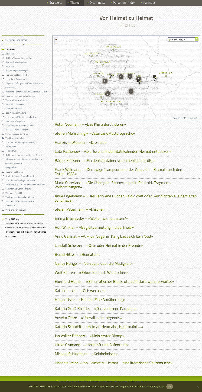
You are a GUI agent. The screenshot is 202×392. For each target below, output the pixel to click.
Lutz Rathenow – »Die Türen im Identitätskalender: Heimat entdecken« (113, 151)
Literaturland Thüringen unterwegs (19, 142)
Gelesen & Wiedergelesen (15, 62)
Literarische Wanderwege (15, 79)
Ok (169, 386)
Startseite (55, 2)
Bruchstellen (9, 146)
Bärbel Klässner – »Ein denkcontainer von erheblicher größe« (105, 160)
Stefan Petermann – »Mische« (80, 209)
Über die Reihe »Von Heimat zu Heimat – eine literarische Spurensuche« (114, 363)
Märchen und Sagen (13, 171)
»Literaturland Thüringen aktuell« (18, 125)
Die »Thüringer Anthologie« (16, 70)
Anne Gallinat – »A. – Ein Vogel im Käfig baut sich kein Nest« (104, 236)
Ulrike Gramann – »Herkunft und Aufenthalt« (92, 345)
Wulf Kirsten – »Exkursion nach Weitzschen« (91, 272)
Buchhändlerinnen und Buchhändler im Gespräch (25, 91)
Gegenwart (9, 205)
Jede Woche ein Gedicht (14, 112)
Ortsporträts (9, 167)
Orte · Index (97, 2)
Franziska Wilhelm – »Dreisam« (81, 142)
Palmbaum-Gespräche (14, 121)
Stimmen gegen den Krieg (15, 134)
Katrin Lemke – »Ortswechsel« (80, 291)
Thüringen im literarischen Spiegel (19, 96)
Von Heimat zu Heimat (14, 138)
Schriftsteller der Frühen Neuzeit (18, 176)
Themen (75, 2)
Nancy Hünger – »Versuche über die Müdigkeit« (94, 263)
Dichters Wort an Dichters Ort (17, 58)
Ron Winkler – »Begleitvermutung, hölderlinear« (94, 227)
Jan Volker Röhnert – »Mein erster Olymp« (89, 336)
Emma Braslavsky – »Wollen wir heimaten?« (91, 218)
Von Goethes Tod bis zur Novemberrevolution (24, 184)
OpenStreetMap (181, 118)
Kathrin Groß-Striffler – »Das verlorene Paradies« (95, 308)
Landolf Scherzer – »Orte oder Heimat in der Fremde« (99, 245)
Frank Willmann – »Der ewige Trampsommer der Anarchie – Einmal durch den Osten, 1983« (118, 171)
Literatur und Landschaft (15, 74)
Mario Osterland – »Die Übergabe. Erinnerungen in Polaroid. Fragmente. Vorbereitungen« (113, 185)
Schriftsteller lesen (12, 108)
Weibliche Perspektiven (14, 209)
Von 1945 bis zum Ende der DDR (18, 201)
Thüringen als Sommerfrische (17, 188)
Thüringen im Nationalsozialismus (19, 197)
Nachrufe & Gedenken (13, 104)
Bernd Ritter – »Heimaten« (77, 254)
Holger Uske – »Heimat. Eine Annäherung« (90, 300)
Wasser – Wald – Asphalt (15, 129)
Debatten (8, 66)
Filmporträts (9, 150)
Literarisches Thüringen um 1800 (19, 180)
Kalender (149, 2)
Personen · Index (124, 2)
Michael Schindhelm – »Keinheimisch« (86, 354)
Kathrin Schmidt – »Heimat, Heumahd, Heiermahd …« (99, 327)
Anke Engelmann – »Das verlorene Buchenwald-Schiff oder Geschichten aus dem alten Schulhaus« (126, 198)
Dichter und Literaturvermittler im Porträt (22, 155)
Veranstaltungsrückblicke (15, 100)
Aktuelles (8, 53)
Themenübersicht (15, 40)
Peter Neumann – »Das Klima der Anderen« (90, 124)
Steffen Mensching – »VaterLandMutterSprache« (95, 133)
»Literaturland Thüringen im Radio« (19, 117)
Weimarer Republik (12, 193)
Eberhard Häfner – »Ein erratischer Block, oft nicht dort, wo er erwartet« (114, 281)
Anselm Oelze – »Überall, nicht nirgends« (88, 318)
